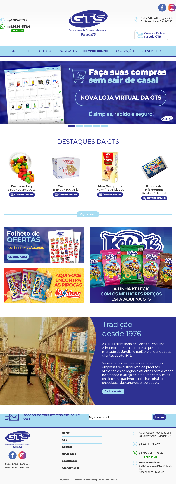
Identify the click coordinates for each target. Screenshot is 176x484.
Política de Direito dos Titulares (17, 464)
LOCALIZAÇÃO (124, 51)
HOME (12, 51)
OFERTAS (45, 51)
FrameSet (113, 480)
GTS (28, 51)
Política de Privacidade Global (17, 467)
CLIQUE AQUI (17, 256)
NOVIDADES (68, 51)
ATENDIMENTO (152, 51)
